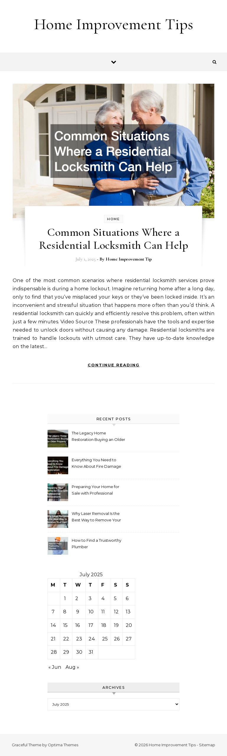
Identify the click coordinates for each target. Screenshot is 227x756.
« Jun (54, 667)
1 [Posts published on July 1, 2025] (65, 598)
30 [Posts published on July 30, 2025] (79, 652)
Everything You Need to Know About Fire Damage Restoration (96, 463)
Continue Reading (114, 365)
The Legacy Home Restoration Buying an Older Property (98, 437)
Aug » (72, 667)
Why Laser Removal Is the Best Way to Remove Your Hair (96, 517)
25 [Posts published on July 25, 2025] (105, 639)
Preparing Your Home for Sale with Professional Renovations (95, 490)
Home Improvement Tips (113, 24)
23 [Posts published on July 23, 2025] (79, 639)
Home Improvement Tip (129, 259)
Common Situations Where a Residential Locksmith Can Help (113, 238)
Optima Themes (63, 744)
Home (113, 219)
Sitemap (207, 744)
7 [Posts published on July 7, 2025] (53, 612)
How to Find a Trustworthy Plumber (96, 543)
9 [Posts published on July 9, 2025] (77, 612)
